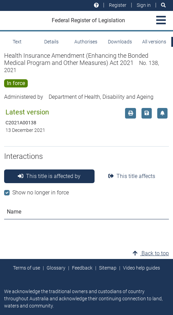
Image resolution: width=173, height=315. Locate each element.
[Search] (163, 5)
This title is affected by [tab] (49, 176)
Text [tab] (17, 41)
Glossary (56, 268)
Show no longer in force (40, 192)
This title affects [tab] (131, 176)
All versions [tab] (154, 41)
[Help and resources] (96, 5)
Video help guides (141, 268)
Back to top (151, 253)
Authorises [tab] (85, 41)
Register (117, 5)
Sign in (144, 5)
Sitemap (107, 268)
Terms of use (26, 268)
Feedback (82, 268)
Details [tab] (51, 41)
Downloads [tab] (120, 41)
